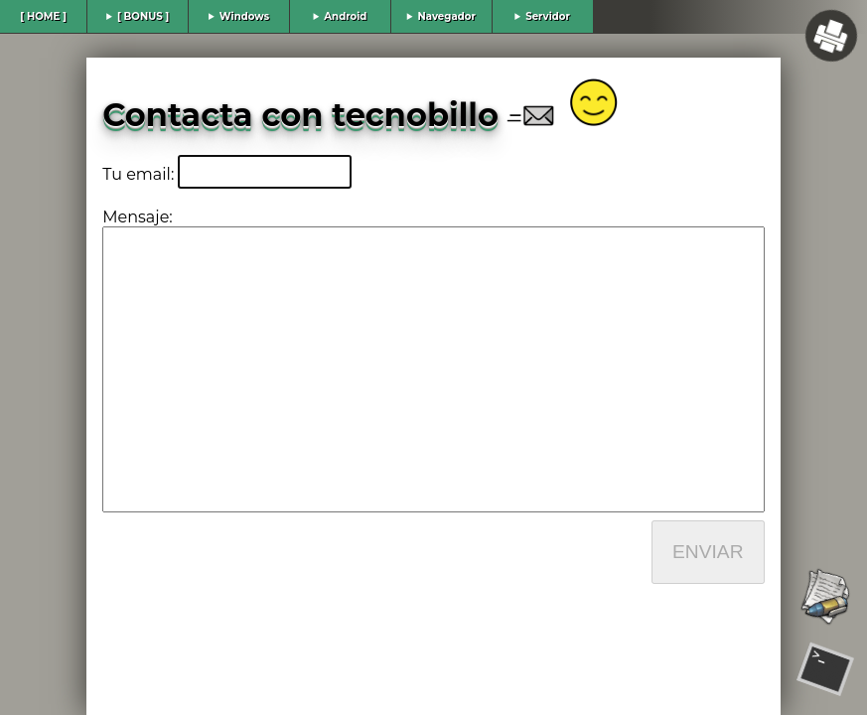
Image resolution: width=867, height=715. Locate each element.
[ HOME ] (43, 16)
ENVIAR (707, 551)
